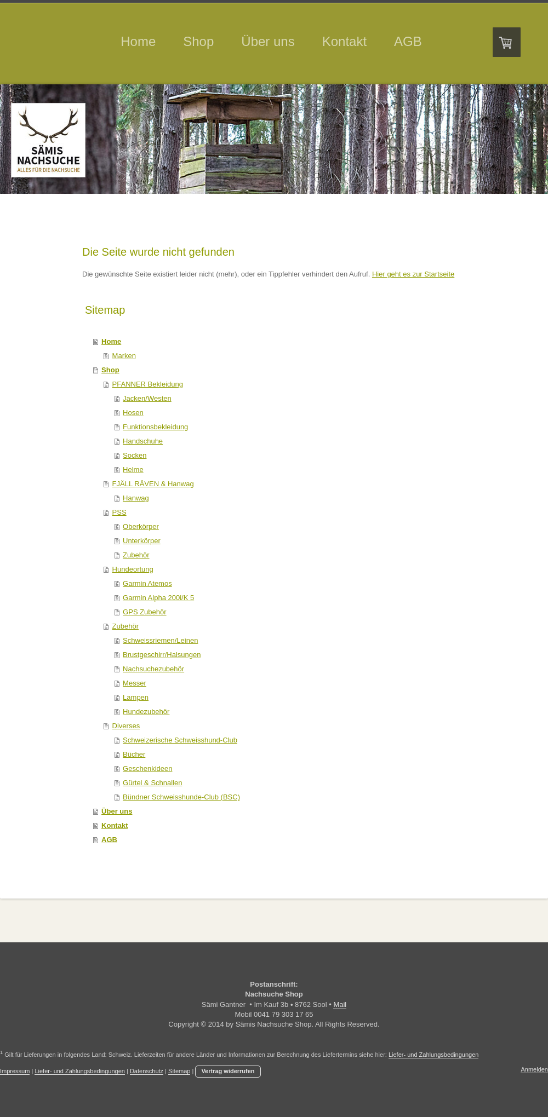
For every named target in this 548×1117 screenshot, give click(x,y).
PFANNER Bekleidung (147, 384)
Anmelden (534, 1069)
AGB (109, 840)
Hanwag (136, 498)
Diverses (126, 726)
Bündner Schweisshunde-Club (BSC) (181, 797)
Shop (110, 370)
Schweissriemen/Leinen (160, 640)
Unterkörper (142, 541)
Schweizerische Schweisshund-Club (180, 740)
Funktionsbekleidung (155, 427)
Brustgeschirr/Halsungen (162, 654)
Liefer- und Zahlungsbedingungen (434, 1054)
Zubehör (136, 555)
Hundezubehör (146, 711)
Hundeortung (132, 569)
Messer (134, 683)
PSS (119, 512)
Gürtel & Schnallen (152, 783)
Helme (133, 469)
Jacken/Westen (147, 398)
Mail (339, 1004)
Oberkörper (141, 526)
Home (111, 341)
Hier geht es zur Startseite (413, 274)
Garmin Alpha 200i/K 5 (158, 598)
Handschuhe (143, 441)
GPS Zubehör (145, 612)
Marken (124, 356)
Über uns (116, 811)
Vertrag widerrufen (227, 1071)
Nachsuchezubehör (153, 669)
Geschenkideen (147, 768)
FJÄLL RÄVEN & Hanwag (153, 484)
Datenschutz (146, 1071)
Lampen (136, 697)
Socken (134, 455)
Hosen (133, 412)
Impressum (15, 1071)
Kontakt (114, 825)
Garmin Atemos (147, 583)
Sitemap (179, 1071)
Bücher (134, 754)
